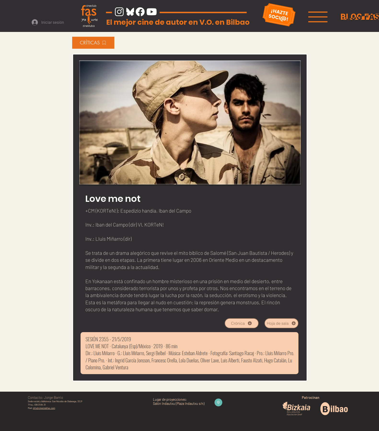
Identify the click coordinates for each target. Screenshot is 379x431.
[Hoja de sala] (281, 323)
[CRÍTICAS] (93, 43)
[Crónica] (242, 323)
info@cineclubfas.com (44, 408)
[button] (317, 17)
